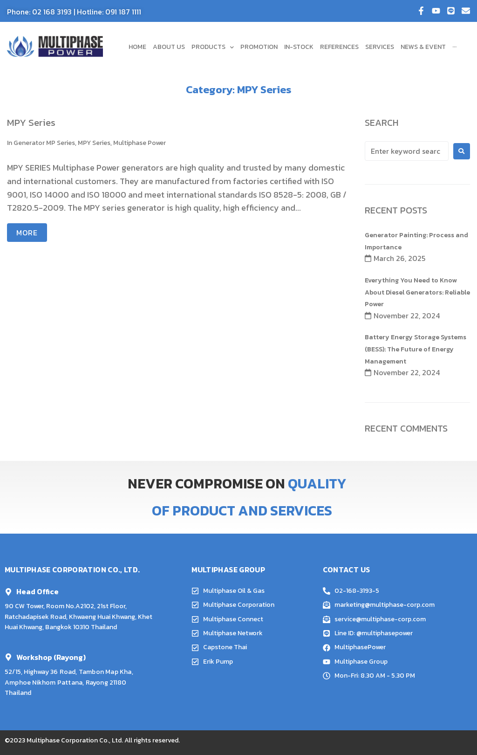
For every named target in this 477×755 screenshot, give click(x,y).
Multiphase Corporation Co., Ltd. (75, 740)
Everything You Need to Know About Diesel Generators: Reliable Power (417, 292)
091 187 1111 (123, 11)
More (27, 232)
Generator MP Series (44, 143)
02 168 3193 (52, 11)
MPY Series (31, 122)
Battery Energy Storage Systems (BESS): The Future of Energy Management (415, 349)
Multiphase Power (139, 143)
